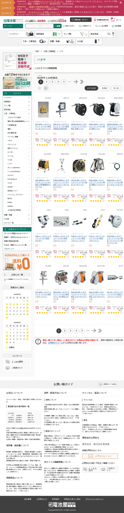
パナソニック (12, 144)
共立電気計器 (12, 133)
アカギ (10, 183)
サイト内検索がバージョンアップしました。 (16, 279)
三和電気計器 (12, 125)
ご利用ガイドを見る (108, 384)
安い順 (116, 88)
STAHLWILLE (12, 179)
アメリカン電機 (13, 137)
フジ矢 (10, 160)
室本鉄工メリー (13, 191)
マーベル (10, 156)
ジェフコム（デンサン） (16, 194)
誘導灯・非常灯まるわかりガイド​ (16, 237)
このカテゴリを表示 (14, 117)
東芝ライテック (13, 148)
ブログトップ (9, 249)
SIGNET (10, 187)
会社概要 (116, 26)
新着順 (104, 88)
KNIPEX (10, 206)
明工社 (10, 198)
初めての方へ (69, 26)
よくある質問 (101, 26)
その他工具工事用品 (14, 210)
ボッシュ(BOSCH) (14, 167)
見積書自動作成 (101, 20)
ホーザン (10, 152)
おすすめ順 (91, 88)
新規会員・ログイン (80, 20)
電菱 (9, 129)
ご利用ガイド (85, 26)
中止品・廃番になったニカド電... (16, 245)
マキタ (10, 140)
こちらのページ (67, 409)
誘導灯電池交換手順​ (11, 241)
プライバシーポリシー (94, 499)
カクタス (10, 175)
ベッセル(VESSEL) (14, 171)
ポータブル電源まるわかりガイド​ (16, 233)
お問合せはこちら (100, 456)
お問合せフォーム (55, 343)
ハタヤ (10, 164)
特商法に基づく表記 (72, 499)
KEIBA (10, 202)
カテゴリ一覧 (9, 223)
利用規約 (55, 499)
